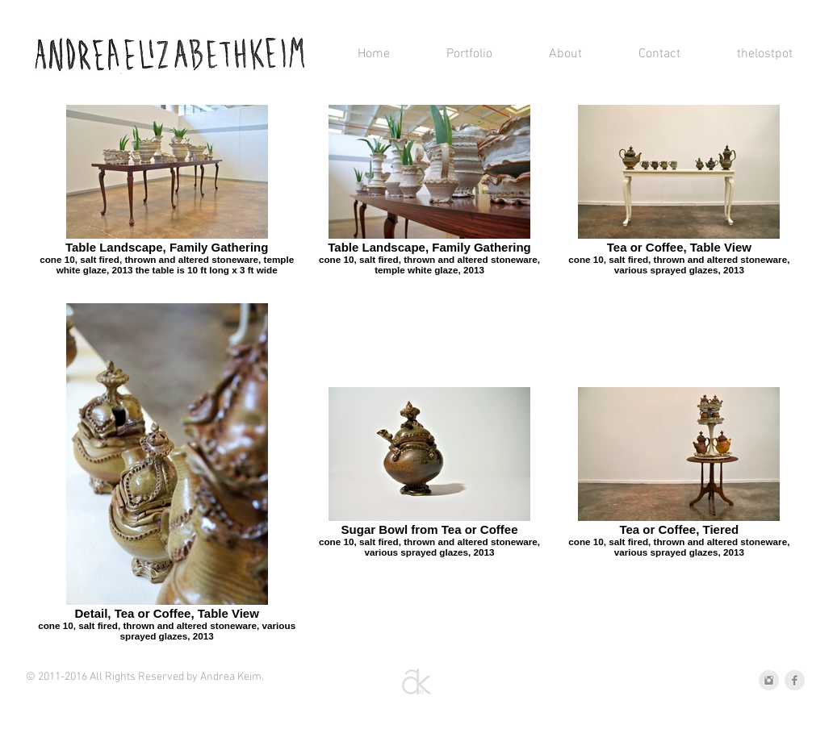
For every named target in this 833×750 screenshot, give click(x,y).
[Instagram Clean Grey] (769, 680)
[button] (453, 54)
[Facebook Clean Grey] (795, 680)
